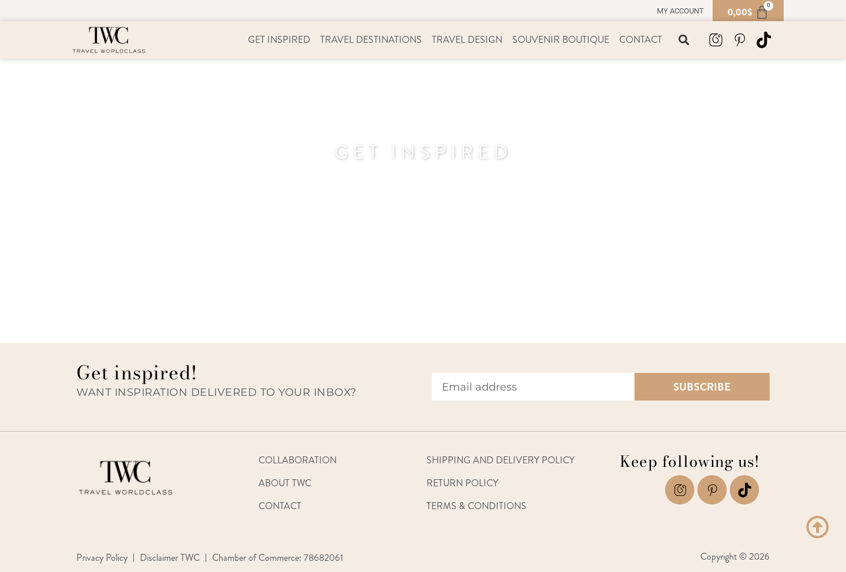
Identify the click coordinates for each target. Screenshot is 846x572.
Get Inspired (279, 39)
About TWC (284, 483)
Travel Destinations (371, 39)
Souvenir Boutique (560, 39)
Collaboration (297, 460)
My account (680, 10)
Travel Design (467, 39)
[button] (683, 40)
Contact (640, 39)
